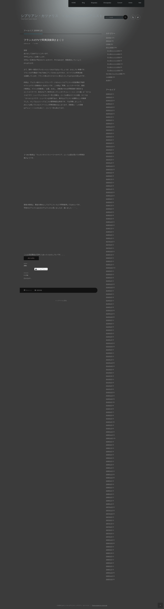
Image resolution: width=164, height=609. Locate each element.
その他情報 (109, 77)
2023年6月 (109, 120)
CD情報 (108, 44)
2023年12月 (109, 107)
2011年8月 (109, 372)
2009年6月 (109, 451)
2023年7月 (109, 117)
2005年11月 (109, 576)
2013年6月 (109, 327)
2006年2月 (109, 566)
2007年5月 (109, 530)
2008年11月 (109, 474)
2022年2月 (109, 143)
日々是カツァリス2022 (113, 54)
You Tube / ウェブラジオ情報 (114, 73)
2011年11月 (109, 363)
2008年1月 (109, 504)
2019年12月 (109, 192)
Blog (79, 3)
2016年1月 (109, 264)
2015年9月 (109, 271)
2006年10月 (109, 543)
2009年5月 (109, 454)
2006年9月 (109, 546)
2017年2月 (109, 248)
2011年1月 (109, 389)
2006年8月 (109, 549)
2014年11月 (109, 284)
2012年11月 (109, 343)
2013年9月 (109, 320)
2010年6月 (109, 412)
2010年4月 (109, 418)
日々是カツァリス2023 (113, 50)
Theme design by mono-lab (99, 605)
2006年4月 (109, 559)
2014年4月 (109, 297)
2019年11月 (109, 195)
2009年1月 (109, 467)
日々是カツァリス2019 (113, 57)
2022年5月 (109, 133)
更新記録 (108, 41)
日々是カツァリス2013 (113, 67)
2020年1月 (109, 189)
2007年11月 (109, 510)
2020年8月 (109, 176)
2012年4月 (109, 356)
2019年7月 (109, 205)
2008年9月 (109, 481)
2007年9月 (109, 517)
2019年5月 (109, 212)
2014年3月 (109, 300)
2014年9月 (109, 290)
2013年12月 (109, 310)
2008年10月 (109, 477)
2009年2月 (109, 464)
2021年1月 (109, 162)
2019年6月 (109, 208)
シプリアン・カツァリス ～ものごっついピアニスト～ (63, 15)
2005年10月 (109, 579)
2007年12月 (109, 507)
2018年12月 (109, 222)
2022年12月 (109, 126)
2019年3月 (109, 218)
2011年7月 (109, 376)
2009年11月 (109, 435)
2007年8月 (109, 520)
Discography (105, 3)
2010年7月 (109, 409)
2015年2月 (109, 281)
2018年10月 (109, 225)
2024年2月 (109, 103)
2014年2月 (109, 304)
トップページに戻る (61, 299)
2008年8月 (109, 484)
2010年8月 (109, 405)
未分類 (108, 80)
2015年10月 (109, 267)
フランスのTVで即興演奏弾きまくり (44, 40)
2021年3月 (109, 156)
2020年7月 (109, 179)
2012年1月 (109, 359)
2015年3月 (109, 277)
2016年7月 (109, 254)
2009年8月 (109, 445)
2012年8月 (109, 353)
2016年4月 (109, 258)
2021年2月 (109, 159)
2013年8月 (109, 323)
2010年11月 (109, 395)
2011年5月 (109, 382)
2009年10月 (109, 438)
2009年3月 (109, 461)
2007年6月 (109, 527)
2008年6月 (109, 487)
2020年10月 (109, 169)
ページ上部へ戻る (160, 605)
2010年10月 (109, 399)
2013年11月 (109, 313)
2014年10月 (109, 287)
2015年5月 (109, 274)
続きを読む (31, 258)
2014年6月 (109, 294)
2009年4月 (109, 458)
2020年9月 (109, 172)
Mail (139, 3)
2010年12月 (109, 392)
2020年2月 (109, 185)
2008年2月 (109, 500)
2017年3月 (109, 244)
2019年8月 (109, 202)
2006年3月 (109, 563)
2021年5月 (109, 153)
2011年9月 (109, 369)
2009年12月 (109, 431)
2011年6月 (109, 379)
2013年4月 (109, 333)
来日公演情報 (110, 47)
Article (129, 3)
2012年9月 (109, 349)
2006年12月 (109, 540)
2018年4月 (109, 235)
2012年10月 (109, 346)
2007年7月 (109, 523)
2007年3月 (109, 533)
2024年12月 (109, 100)
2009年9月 (109, 441)
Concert (118, 3)
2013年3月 (109, 336)
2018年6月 (109, 231)
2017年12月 (109, 241)
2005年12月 (109, 572)
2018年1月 (109, 238)
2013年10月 (109, 317)
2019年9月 (109, 199)
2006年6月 (109, 556)
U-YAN (36, 43)
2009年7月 (109, 448)
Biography (91, 3)
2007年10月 (109, 513)
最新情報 (39, 290)
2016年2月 (109, 261)
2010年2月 (109, 425)
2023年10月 (109, 113)
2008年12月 (109, 471)
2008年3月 (109, 497)
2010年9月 (109, 402)
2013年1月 (109, 340)
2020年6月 (109, 182)
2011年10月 (109, 366)
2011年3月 (109, 386)
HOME (69, 3)
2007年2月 (109, 536)
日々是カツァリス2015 (113, 64)
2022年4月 (109, 136)
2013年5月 (109, 330)
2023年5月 (109, 123)
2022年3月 (109, 140)
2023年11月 (109, 110)
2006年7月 (109, 553)
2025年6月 (109, 97)
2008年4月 (109, 494)
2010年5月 (109, 415)
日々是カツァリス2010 (113, 70)
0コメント (29, 290)
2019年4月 (109, 215)
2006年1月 (109, 569)
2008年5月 (109, 490)
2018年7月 (109, 228)
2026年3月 (109, 94)
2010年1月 (109, 428)
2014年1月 (109, 307)
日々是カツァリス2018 (113, 60)
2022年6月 (109, 130)
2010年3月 (109, 422)
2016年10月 (109, 251)
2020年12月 (109, 166)
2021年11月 (109, 146)
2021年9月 (109, 149)
